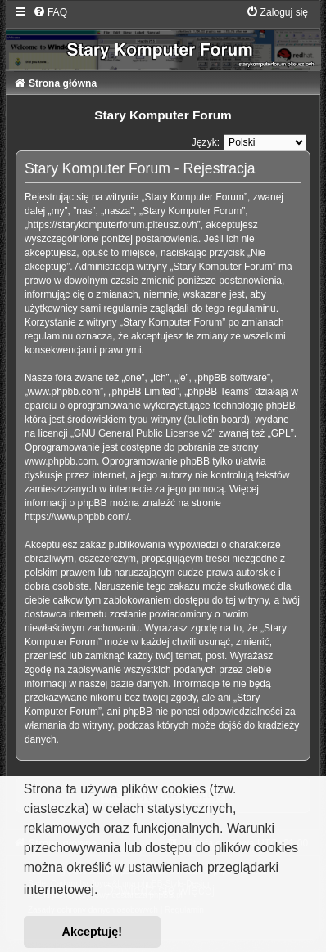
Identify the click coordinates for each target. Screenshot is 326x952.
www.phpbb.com (61, 461)
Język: (206, 142)
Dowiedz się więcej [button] (159, 890)
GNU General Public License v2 (143, 433)
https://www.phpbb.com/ (77, 517)
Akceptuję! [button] (92, 931)
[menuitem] (50, 12)
